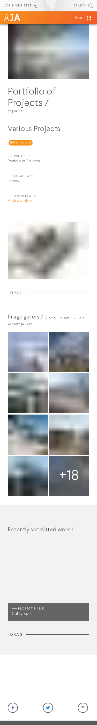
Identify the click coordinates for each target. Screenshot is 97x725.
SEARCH (83, 5)
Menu (83, 18)
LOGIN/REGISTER (21, 5)
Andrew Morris (22, 201)
